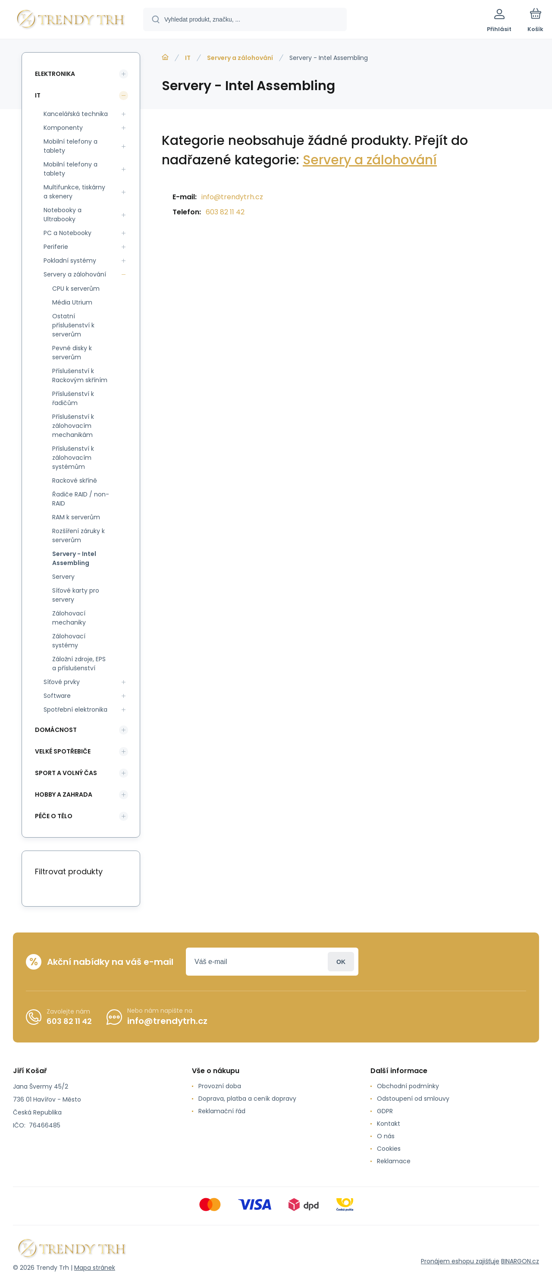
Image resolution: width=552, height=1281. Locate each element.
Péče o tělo (53, 816)
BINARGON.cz (520, 1261)
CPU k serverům (76, 288)
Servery (63, 576)
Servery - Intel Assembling (74, 558)
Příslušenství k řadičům (73, 398)
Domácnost (56, 729)
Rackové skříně (74, 480)
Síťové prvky (62, 682)
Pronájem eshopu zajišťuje (460, 1261)
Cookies (389, 1148)
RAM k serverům (76, 517)
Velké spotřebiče (63, 751)
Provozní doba (219, 1086)
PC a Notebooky (67, 233)
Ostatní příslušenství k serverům (73, 325)
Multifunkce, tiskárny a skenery (74, 192)
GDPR (385, 1111)
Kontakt (388, 1123)
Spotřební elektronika (75, 709)
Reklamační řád (221, 1111)
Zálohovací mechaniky (69, 618)
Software (57, 695)
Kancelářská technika (76, 114)
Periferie (56, 246)
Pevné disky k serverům (72, 352)
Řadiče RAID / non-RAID (80, 499)
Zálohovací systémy (68, 641)
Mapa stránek (94, 1267)
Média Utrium (72, 302)
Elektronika (55, 73)
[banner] (71, 21)
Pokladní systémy (70, 260)
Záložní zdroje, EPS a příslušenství (79, 663)
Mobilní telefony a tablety (70, 146)
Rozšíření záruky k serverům (78, 535)
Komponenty (63, 127)
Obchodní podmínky (408, 1086)
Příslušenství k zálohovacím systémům (73, 457)
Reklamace (394, 1161)
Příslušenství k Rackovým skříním (79, 375)
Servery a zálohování (240, 57)
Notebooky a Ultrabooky (63, 214)
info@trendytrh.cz (232, 197)
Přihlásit (341, 961)
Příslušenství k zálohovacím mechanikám (73, 425)
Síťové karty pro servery (75, 595)
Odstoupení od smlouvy (413, 1098)
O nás (386, 1136)
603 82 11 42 (225, 212)
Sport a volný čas (66, 773)
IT (188, 57)
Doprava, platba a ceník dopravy (247, 1098)
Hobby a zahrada (63, 794)
